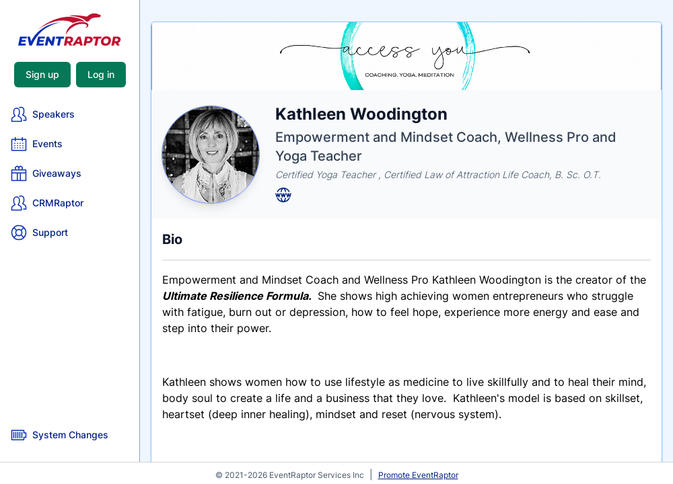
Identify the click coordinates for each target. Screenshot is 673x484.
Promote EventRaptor (418, 475)
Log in (100, 74)
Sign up (42, 74)
